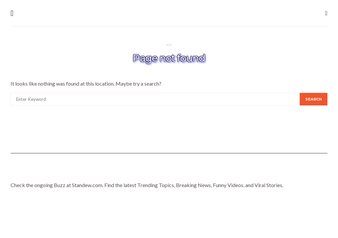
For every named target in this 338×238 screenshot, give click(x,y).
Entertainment (192, 173)
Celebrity (147, 173)
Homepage (75, 173)
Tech (260, 173)
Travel (288, 173)
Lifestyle (111, 173)
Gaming (233, 173)
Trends (317, 173)
